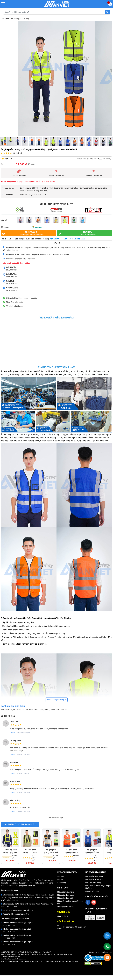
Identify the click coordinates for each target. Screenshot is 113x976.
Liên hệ (60, 879)
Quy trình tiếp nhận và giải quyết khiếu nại (98, 887)
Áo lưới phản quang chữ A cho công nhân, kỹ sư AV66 (30, 851)
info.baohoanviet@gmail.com (21, 910)
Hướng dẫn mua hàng (94, 876)
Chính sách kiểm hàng (65, 907)
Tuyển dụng (61, 882)
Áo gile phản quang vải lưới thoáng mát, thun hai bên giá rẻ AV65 (71, 851)
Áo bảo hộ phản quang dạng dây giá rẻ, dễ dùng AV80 (10, 851)
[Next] (108, 846)
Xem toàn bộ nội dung (55, 700)
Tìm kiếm (107, 12)
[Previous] (5, 846)
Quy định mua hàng (93, 882)
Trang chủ (5, 19)
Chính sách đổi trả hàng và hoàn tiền (70, 902)
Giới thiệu (61, 876)
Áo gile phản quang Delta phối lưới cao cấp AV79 (51, 851)
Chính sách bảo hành (65, 895)
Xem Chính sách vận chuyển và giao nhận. (67, 239)
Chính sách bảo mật (65, 898)
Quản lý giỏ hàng (92, 891)
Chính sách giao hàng (65, 892)
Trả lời (12, 733)
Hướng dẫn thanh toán (94, 879)
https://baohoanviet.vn (20, 914)
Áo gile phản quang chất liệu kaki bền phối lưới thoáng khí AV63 (92, 851)
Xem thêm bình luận (56, 818)
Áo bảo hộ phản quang (20, 19)
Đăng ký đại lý (62, 916)
